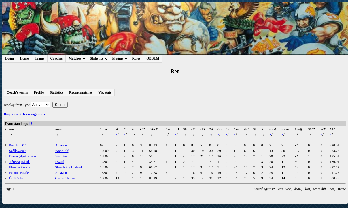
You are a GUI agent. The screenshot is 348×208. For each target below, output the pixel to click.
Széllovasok (17, 151)
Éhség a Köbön (19, 167)
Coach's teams (17, 92)
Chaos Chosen (65, 178)
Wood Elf (61, 151)
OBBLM (152, 58)
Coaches (56, 58)
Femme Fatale (19, 173)
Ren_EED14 (18, 145)
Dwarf (59, 162)
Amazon (61, 145)
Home (24, 58)
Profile (39, 92)
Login (9, 58)
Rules (136, 58)
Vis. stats (104, 92)
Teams (39, 58)
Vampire (61, 156)
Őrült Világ (16, 178)
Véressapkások (19, 162)
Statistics (56, 92)
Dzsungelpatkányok (22, 156)
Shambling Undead (68, 167)
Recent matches (80, 92)
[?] (31, 124)
